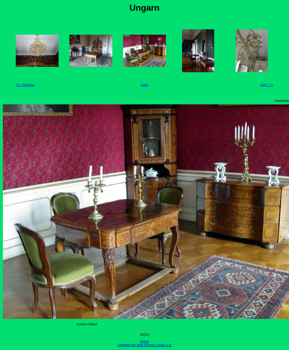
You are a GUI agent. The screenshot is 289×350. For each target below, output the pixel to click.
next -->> (266, 85)
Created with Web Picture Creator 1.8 (144, 345)
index (144, 85)
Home (144, 341)
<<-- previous (25, 85)
